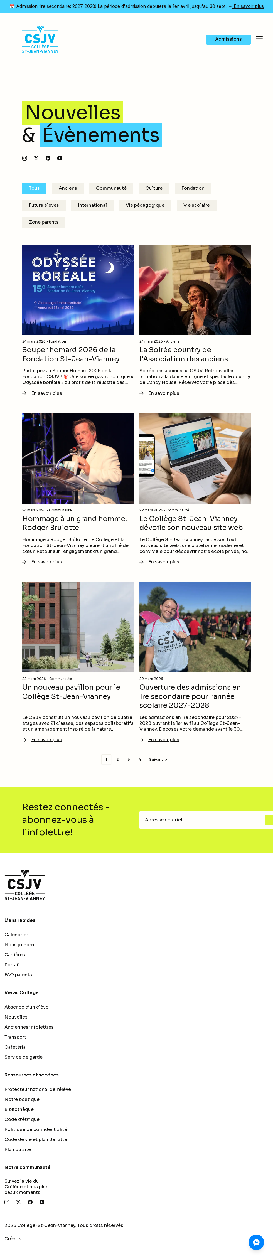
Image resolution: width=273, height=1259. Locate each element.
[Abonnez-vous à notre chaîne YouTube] (59, 158)
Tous (34, 188)
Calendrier (16, 935)
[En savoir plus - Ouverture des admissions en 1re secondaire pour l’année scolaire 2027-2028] (195, 662)
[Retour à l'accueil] (136, 885)
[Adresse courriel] (203, 820)
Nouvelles (16, 1017)
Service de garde (23, 1057)
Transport (15, 1037)
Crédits (12, 1239)
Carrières (14, 955)
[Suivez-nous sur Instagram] (24, 158)
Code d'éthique (22, 1119)
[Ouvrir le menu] (259, 39)
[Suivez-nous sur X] (36, 158)
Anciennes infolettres (29, 1027)
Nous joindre (19, 945)
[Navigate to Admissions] (228, 40)
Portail (11, 965)
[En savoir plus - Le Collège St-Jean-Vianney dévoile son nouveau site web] (195, 489)
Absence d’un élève (26, 1007)
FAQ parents (18, 975)
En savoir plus (248, 6)
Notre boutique (22, 1099)
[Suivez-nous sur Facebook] (48, 158)
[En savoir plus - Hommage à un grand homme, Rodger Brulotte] (78, 489)
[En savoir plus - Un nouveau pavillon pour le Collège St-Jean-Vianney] (78, 662)
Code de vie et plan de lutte (35, 1139)
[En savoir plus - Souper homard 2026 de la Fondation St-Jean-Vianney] (78, 321)
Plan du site (17, 1149)
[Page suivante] (159, 759)
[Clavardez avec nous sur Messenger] (256, 1242)
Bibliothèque (19, 1109)
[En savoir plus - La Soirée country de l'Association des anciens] (195, 321)
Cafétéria (15, 1047)
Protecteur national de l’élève (37, 1089)
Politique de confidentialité (35, 1129)
